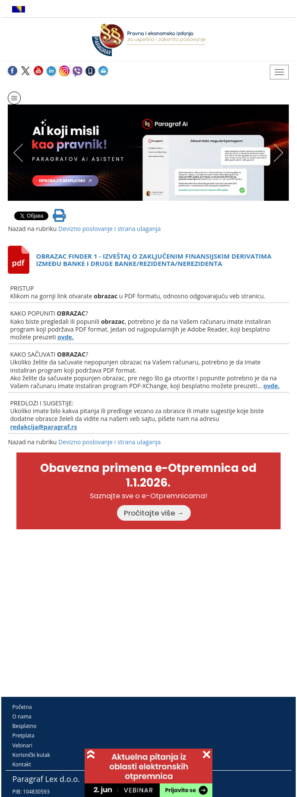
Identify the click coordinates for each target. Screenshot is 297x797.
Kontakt (21, 764)
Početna (22, 707)
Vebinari (22, 745)
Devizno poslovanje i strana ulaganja (109, 229)
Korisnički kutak (31, 755)
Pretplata (23, 735)
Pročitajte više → (154, 513)
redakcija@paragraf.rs (43, 427)
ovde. (65, 337)
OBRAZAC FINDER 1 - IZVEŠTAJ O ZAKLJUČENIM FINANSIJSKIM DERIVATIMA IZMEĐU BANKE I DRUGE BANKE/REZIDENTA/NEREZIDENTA (153, 260)
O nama (21, 716)
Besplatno (24, 726)
